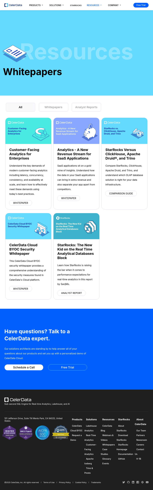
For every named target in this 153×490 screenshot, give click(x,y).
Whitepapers (53, 107)
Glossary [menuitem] (106, 459)
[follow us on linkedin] (133, 483)
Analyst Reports (86, 107)
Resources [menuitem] (108, 419)
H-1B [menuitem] (138, 459)
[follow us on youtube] (147, 483)
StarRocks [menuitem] (124, 419)
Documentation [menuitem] (125, 454)
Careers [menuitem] (140, 444)
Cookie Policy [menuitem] (80, 482)
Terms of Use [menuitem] (49, 482)
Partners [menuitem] (140, 435)
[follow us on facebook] (138, 483)
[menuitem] (36, 5)
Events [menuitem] (105, 463)
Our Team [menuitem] (141, 430)
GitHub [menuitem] (121, 459)
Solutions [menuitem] (91, 419)
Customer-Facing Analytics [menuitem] (90, 449)
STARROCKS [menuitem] (75, 5)
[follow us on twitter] (124, 483)
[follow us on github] (128, 483)
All (20, 107)
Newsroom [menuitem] (141, 440)
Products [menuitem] (77, 419)
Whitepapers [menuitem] (108, 444)
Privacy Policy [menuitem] (65, 482)
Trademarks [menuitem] (96, 482)
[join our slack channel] (142, 483)
